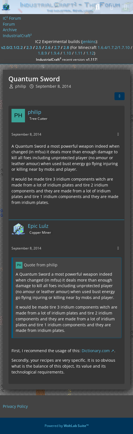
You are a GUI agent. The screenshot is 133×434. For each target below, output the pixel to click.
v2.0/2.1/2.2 (12, 47)
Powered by (67, 425)
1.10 (67, 53)
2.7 (57, 47)
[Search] (97, 7)
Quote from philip (41, 264)
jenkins (89, 41)
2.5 (38, 47)
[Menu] (125, 7)
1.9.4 (55, 53)
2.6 (48, 47)
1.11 (78, 53)
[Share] (119, 96)
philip (20, 86)
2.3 (29, 47)
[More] (118, 134)
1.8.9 (42, 53)
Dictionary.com (96, 350)
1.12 (90, 53)
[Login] (111, 7)
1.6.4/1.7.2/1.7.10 (114, 47)
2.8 (66, 47)
